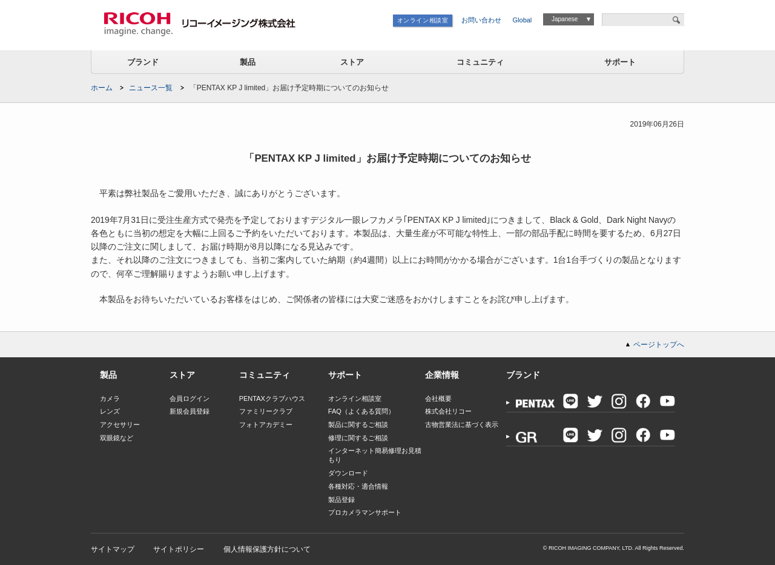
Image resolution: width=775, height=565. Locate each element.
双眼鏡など (116, 437)
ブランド (143, 62)
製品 (248, 62)
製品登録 (341, 499)
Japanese (565, 19)
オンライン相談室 (423, 20)
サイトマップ (112, 549)
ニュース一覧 (151, 88)
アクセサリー (120, 424)
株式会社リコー (448, 411)
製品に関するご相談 (358, 424)
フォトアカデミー (265, 424)
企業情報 (442, 375)
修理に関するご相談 (358, 437)
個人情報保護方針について (267, 549)
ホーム (102, 88)
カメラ (110, 398)
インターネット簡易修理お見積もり (374, 455)
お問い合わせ (481, 20)
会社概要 (438, 398)
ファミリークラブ (265, 411)
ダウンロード (348, 473)
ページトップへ (658, 344)
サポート (620, 62)
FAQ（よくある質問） (361, 411)
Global (522, 20)
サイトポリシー (178, 549)
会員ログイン (189, 398)
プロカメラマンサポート (364, 512)
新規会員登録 (189, 411)
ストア (352, 62)
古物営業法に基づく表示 (461, 424)
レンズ (110, 411)
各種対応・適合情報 (358, 486)
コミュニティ (480, 62)
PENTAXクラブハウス (272, 398)
